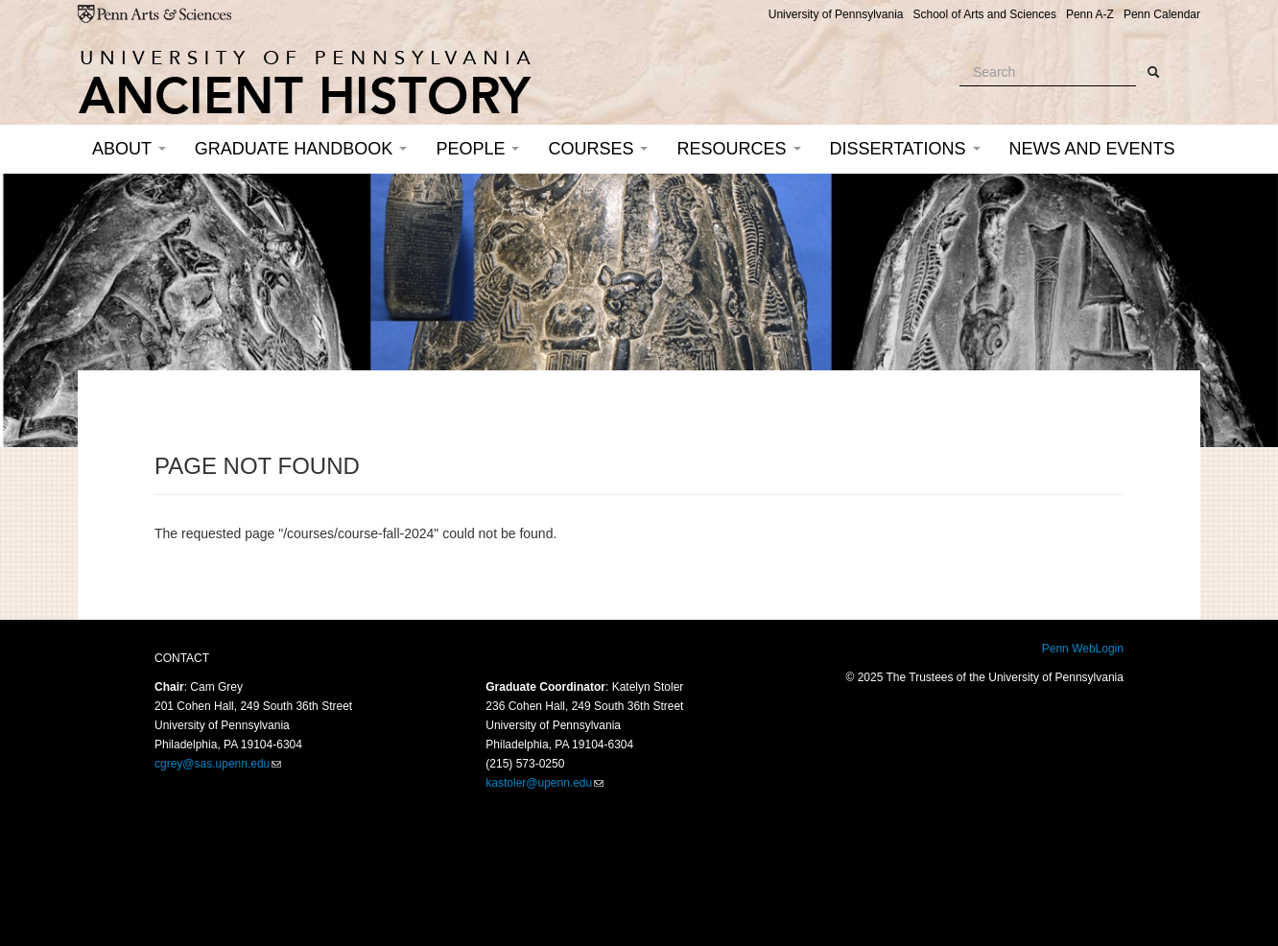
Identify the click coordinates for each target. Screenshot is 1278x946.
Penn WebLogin (1083, 648)
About (129, 148)
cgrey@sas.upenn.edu (212, 763)
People (477, 148)
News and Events (1092, 148)
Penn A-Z (1090, 14)
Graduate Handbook (301, 148)
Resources (738, 148)
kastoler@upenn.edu (538, 783)
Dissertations (905, 148)
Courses (598, 148)
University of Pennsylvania (836, 14)
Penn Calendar (1162, 14)
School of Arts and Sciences (983, 14)
